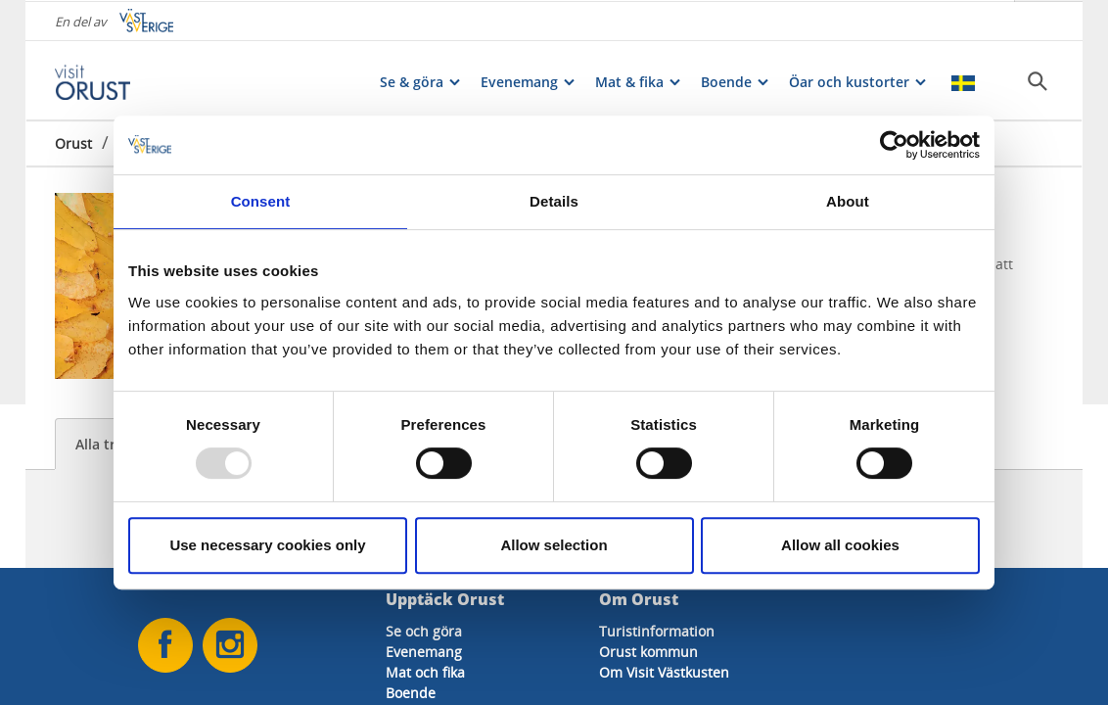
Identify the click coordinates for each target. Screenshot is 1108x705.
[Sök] (1037, 79)
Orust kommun (648, 651)
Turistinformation (657, 631)
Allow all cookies (840, 545)
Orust (73, 141)
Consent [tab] (261, 201)
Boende (411, 692)
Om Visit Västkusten (664, 672)
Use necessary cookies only (267, 545)
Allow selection (553, 545)
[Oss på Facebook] (165, 645)
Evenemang (424, 651)
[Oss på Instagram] (230, 645)
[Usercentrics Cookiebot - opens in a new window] (894, 145)
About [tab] (847, 201)
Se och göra (424, 631)
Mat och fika (425, 672)
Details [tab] (554, 201)
